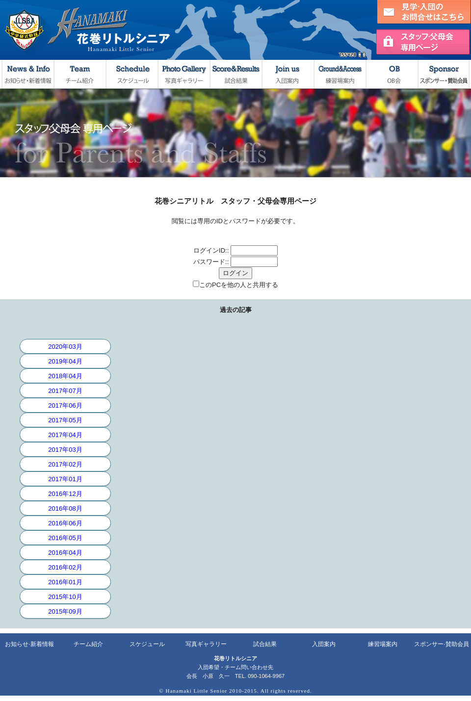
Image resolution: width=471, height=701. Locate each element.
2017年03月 (65, 449)
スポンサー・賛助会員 (444, 74)
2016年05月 (65, 538)
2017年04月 (65, 435)
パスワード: (210, 261)
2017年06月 (65, 405)
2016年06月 (65, 523)
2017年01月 (65, 479)
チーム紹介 (79, 74)
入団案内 (288, 74)
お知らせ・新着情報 (27, 74)
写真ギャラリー (183, 74)
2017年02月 (65, 464)
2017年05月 (65, 420)
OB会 (392, 74)
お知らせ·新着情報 (29, 644)
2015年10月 (65, 596)
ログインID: (210, 250)
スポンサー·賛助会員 (441, 644)
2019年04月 (65, 361)
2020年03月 (65, 346)
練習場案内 (340, 74)
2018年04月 (65, 376)
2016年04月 (65, 552)
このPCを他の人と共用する (238, 284)
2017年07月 (65, 390)
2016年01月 (65, 582)
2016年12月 (65, 493)
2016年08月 (65, 508)
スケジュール (131, 74)
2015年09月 (65, 611)
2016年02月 (65, 567)
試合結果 (235, 74)
